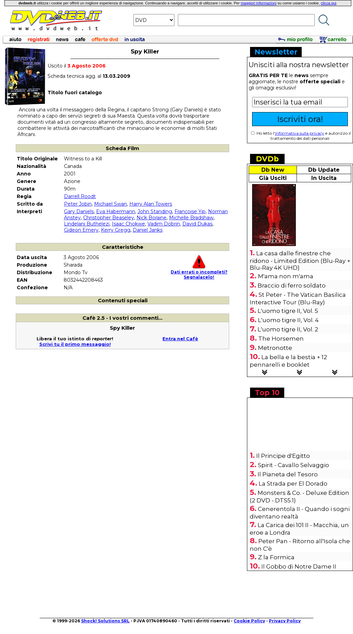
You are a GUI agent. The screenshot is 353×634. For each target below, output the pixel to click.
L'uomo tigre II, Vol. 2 (288, 329)
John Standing (155, 211)
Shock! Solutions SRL (105, 620)
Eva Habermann (115, 211)
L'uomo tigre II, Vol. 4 (288, 320)
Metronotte (275, 347)
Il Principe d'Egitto (283, 455)
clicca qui (328, 3)
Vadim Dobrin (163, 224)
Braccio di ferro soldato (292, 285)
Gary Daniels (79, 211)
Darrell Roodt (80, 196)
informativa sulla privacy (299, 133)
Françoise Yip (190, 211)
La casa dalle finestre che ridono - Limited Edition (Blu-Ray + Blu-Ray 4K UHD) (300, 260)
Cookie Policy (249, 620)
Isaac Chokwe (128, 224)
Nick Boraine (151, 218)
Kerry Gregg (115, 230)
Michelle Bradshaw (191, 218)
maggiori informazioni (259, 3)
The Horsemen (281, 338)
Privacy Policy (285, 620)
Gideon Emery (81, 230)
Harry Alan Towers (150, 204)
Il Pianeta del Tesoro (288, 474)
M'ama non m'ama (285, 276)
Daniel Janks (147, 230)
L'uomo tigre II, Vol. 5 (288, 310)
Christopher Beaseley (108, 218)
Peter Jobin (78, 204)
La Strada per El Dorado (293, 483)
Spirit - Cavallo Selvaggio (293, 465)
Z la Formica (276, 557)
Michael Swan (110, 204)
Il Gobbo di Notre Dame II (298, 566)
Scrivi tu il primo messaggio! (75, 344)
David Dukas (197, 224)
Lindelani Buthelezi (86, 224)
